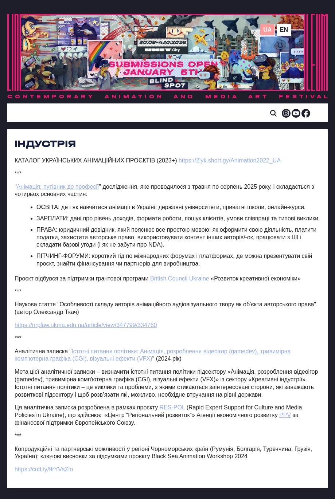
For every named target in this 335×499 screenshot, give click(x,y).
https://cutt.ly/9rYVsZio (44, 469)
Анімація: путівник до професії (58, 187)
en (284, 30)
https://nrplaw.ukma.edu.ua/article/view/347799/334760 (86, 325)
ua (267, 30)
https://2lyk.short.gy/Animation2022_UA (229, 160)
